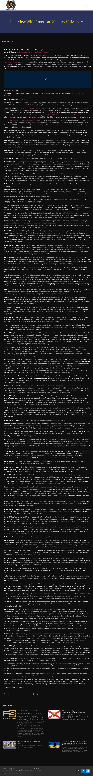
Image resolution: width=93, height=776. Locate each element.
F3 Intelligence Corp (24, 164)
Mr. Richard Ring (78, 93)
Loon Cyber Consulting (15, 773)
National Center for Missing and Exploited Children (25, 120)
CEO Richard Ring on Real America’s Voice (29, 742)
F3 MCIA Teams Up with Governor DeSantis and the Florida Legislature (74, 711)
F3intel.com (78, 517)
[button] (86, 5)
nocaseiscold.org (64, 521)
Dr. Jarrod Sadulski (16, 679)
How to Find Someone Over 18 (27, 711)
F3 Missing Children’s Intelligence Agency (33, 52)
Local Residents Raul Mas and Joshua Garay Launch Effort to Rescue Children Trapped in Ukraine (75, 743)
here (24, 687)
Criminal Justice (48, 50)
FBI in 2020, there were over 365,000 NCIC (62, 115)
